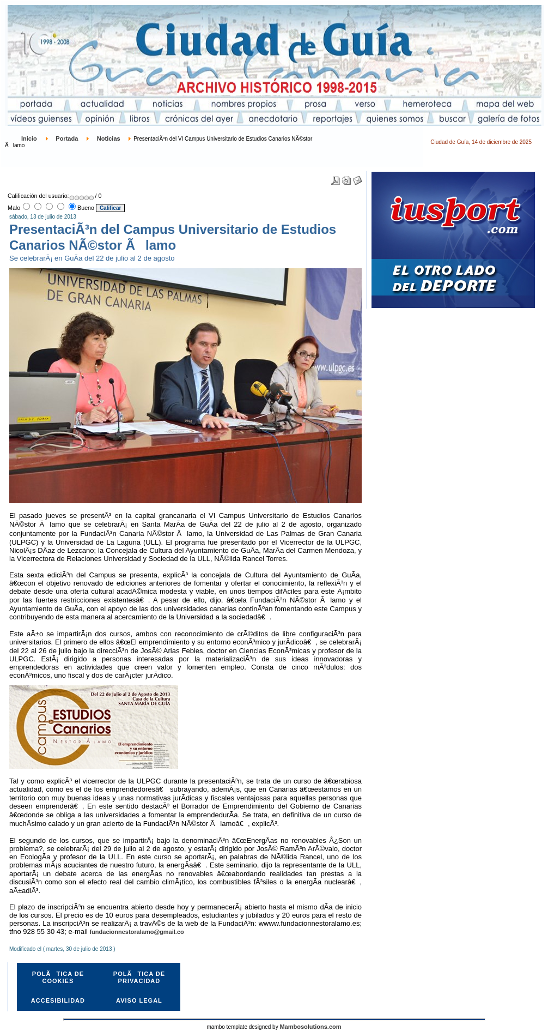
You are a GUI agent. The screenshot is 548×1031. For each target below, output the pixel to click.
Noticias (108, 138)
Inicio (29, 138)
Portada (67, 138)
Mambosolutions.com (310, 1026)
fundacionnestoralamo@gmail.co (136, 931)
